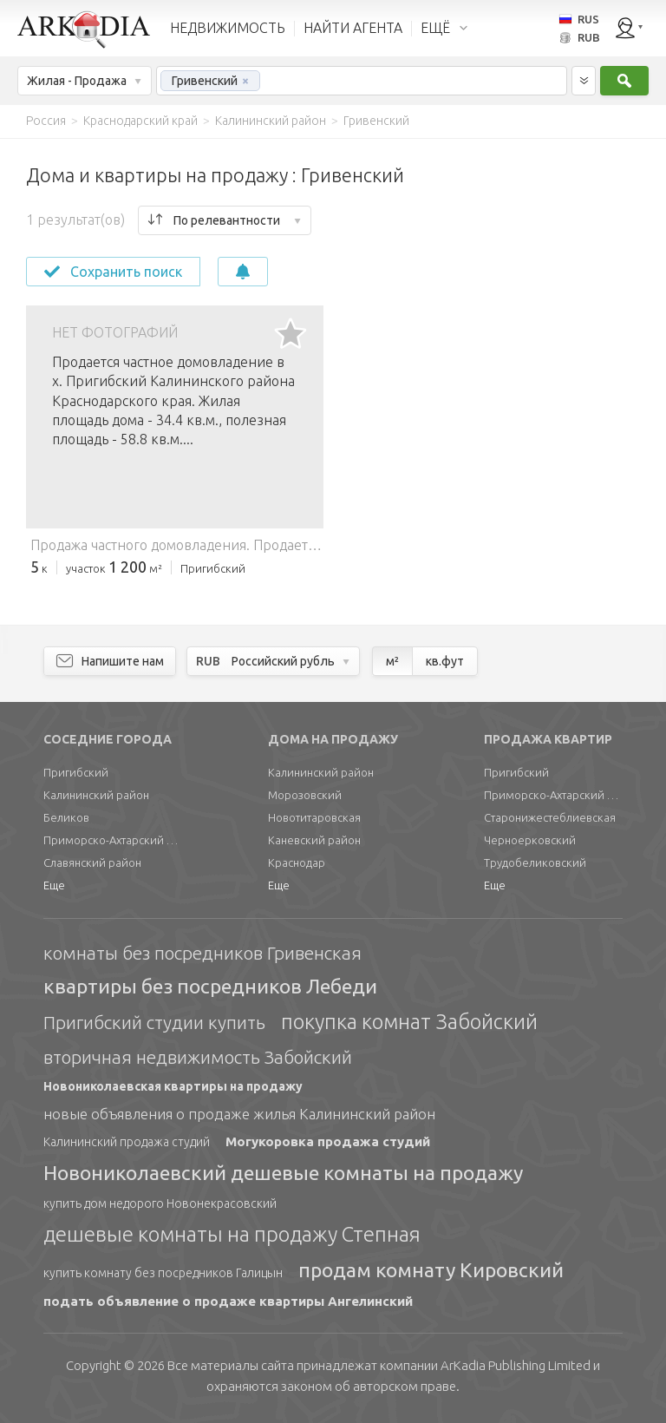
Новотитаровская (314, 817)
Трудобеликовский (535, 862)
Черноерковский (530, 840)
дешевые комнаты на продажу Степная (232, 1234)
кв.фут (445, 661)
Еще (54, 885)
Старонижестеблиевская (550, 817)
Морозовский (305, 795)
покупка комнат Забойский (409, 1021)
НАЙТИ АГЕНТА (353, 28)
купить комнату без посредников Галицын (163, 1273)
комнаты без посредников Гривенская (202, 952)
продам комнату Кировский (431, 1270)
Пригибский (75, 772)
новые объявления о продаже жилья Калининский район (239, 1113)
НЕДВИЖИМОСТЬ (227, 28)
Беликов (66, 817)
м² (392, 661)
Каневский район (314, 840)
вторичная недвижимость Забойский (197, 1056)
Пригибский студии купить (154, 1022)
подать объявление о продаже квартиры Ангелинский (228, 1301)
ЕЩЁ (435, 28)
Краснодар (296, 862)
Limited (516, 1365)
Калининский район (96, 795)
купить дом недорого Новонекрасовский (160, 1203)
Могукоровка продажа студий (327, 1141)
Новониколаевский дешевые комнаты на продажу (283, 1173)
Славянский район (92, 862)
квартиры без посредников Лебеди (210, 986)
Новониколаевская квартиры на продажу (173, 1086)
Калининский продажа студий (126, 1142)
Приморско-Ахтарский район (112, 840)
